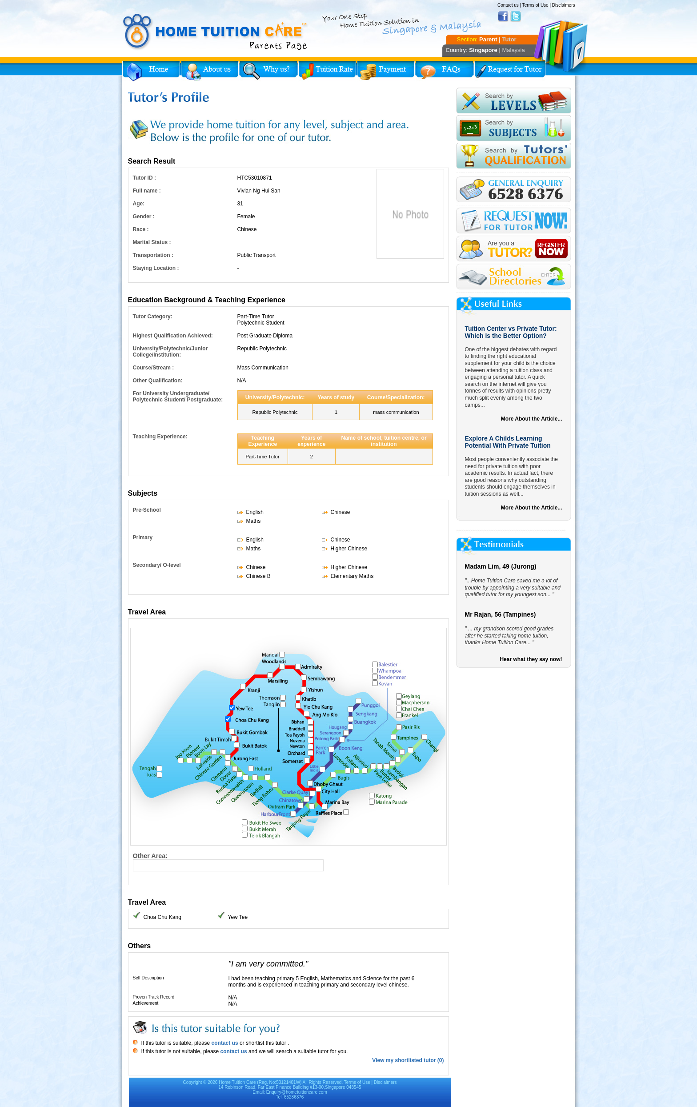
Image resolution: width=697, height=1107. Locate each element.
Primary (143, 537)
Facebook (503, 16)
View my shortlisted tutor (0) (408, 1060)
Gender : (144, 216)
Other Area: (150, 855)
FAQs (444, 71)
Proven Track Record (154, 997)
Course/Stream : (153, 368)
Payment (386, 71)
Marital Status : (152, 242)
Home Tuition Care (237, 1082)
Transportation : (153, 255)
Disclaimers (563, 5)
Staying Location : (156, 268)
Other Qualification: (158, 380)
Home (151, 71)
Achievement (146, 1003)
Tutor (509, 39)
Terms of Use (535, 5)
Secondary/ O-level (157, 565)
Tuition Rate (327, 71)
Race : (141, 229)
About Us (210, 71)
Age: (139, 204)
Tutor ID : (144, 178)
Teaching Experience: (160, 436)
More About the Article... (531, 419)
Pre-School (147, 510)
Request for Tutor (509, 71)
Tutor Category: (152, 316)
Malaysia (513, 50)
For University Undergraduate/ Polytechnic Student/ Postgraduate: (178, 396)
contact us (224, 1043)
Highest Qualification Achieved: (173, 336)
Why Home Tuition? (268, 71)
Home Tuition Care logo (215, 32)
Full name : (147, 191)
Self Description (148, 977)
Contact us (508, 5)
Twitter (515, 16)
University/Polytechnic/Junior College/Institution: (170, 351)
